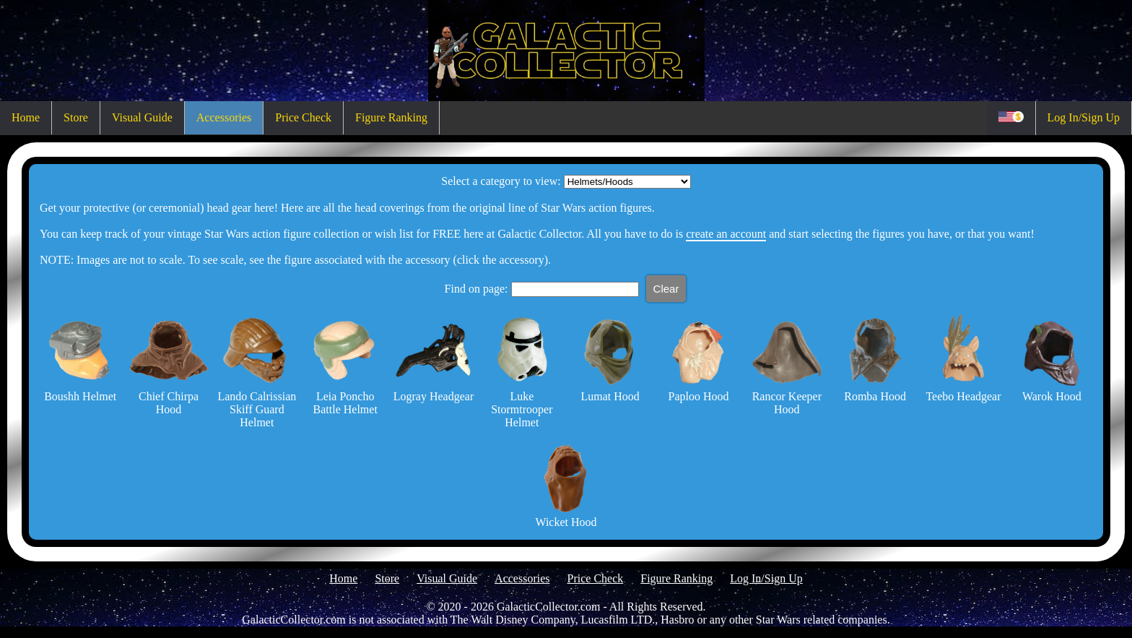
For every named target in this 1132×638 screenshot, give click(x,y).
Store (76, 117)
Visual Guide (142, 117)
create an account (726, 234)
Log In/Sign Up (1084, 117)
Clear (666, 289)
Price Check (303, 117)
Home (26, 117)
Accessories (223, 117)
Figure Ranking (391, 117)
